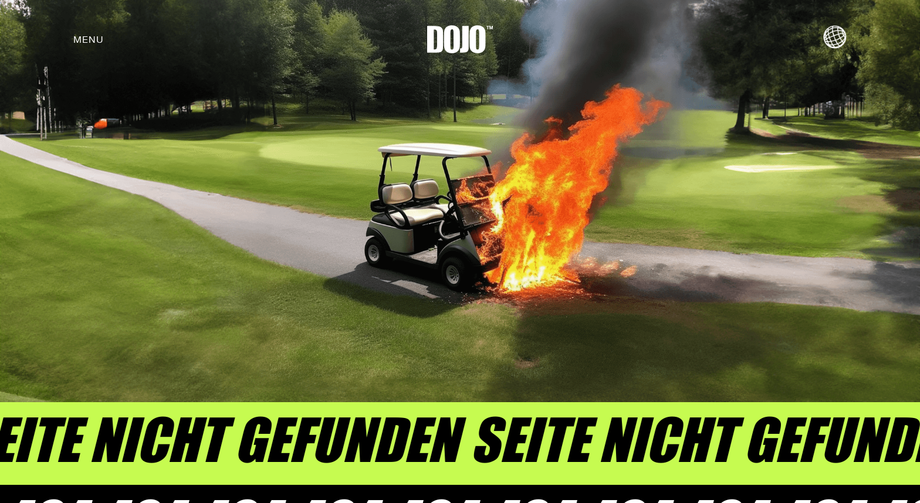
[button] (88, 39)
